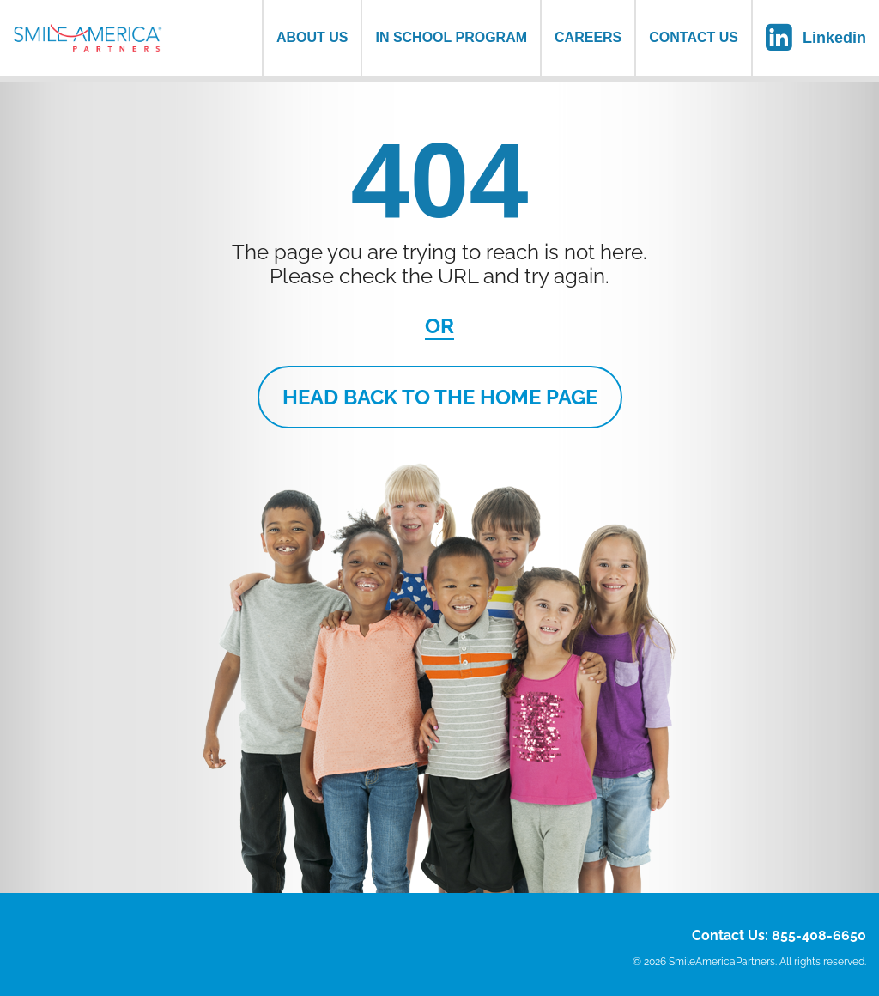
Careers (588, 37)
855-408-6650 (819, 935)
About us (312, 37)
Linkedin (834, 37)
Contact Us (693, 37)
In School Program (451, 37)
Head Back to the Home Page (439, 397)
